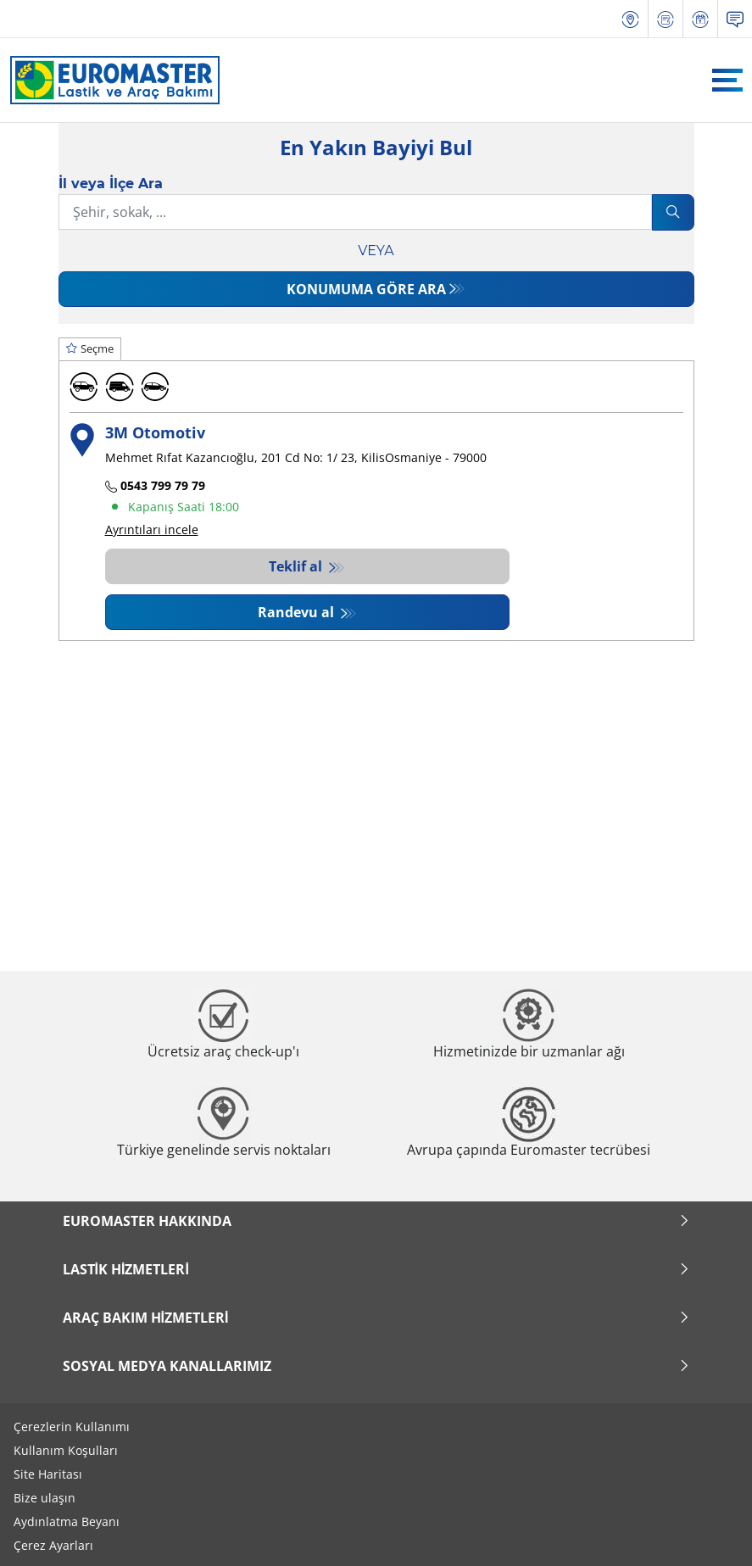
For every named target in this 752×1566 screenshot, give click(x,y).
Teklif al (297, 566)
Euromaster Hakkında (376, 1221)
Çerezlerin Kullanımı (72, 1426)
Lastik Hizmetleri (376, 1269)
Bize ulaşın (44, 1498)
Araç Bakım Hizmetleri (376, 1317)
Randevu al (297, 612)
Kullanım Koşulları (66, 1450)
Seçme (90, 348)
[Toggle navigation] (727, 80)
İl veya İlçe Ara (110, 184)
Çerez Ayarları (53, 1545)
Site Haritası (48, 1474)
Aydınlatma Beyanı (67, 1521)
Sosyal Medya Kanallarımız (376, 1366)
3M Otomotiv (155, 432)
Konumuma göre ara (366, 289)
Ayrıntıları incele (151, 529)
